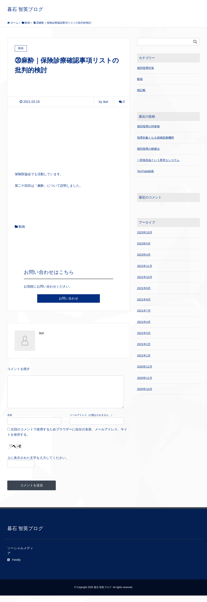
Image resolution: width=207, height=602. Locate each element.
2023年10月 (144, 232)
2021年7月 (144, 310)
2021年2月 (144, 344)
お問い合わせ (68, 298)
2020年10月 (144, 389)
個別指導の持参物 (148, 126)
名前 (9, 421)
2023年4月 (144, 254)
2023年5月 (144, 243)
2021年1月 (144, 355)
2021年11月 (144, 266)
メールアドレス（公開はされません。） (91, 421)
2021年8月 (144, 299)
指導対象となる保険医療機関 (155, 137)
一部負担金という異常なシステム (158, 160)
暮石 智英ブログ (25, 9)
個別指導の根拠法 (148, 148)
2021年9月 (144, 288)
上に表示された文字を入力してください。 (38, 464)
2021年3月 (144, 333)
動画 (22, 226)
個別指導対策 (145, 68)
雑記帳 (141, 90)
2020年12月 (144, 366)
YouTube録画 (145, 171)
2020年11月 (144, 378)
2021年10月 (144, 277)
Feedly (14, 566)
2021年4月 (144, 322)
